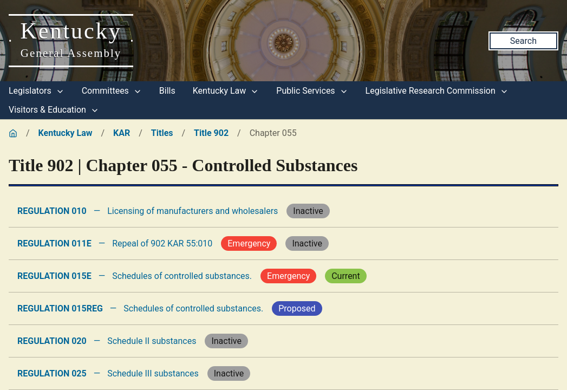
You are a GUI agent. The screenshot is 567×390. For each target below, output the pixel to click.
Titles (162, 133)
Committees (112, 91)
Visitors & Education (54, 110)
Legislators (36, 91)
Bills (167, 91)
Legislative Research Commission (437, 91)
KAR (121, 133)
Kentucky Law (226, 91)
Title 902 (211, 133)
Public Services (312, 91)
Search (523, 41)
